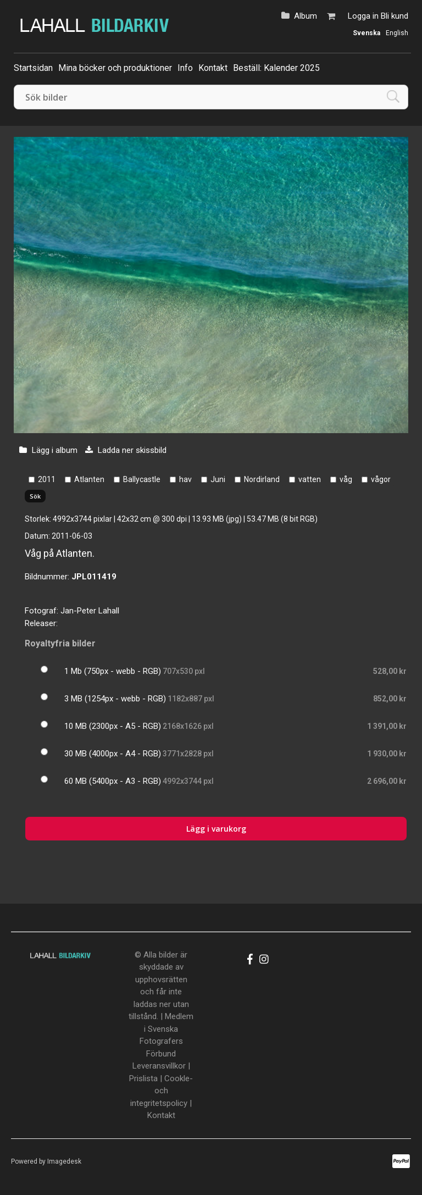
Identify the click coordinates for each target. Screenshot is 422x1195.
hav (185, 479)
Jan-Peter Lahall (89, 611)
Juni (217, 479)
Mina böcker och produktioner (115, 68)
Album (305, 16)
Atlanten (89, 479)
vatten (309, 479)
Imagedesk (64, 1161)
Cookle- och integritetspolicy (161, 1091)
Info (185, 68)
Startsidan (33, 68)
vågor (381, 479)
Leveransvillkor (159, 1066)
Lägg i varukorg (216, 828)
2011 (46, 479)
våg (346, 479)
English (397, 33)
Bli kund (394, 16)
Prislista (143, 1078)
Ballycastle (141, 479)
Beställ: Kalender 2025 (276, 68)
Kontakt (212, 68)
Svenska (366, 33)
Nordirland (262, 479)
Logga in (363, 16)
